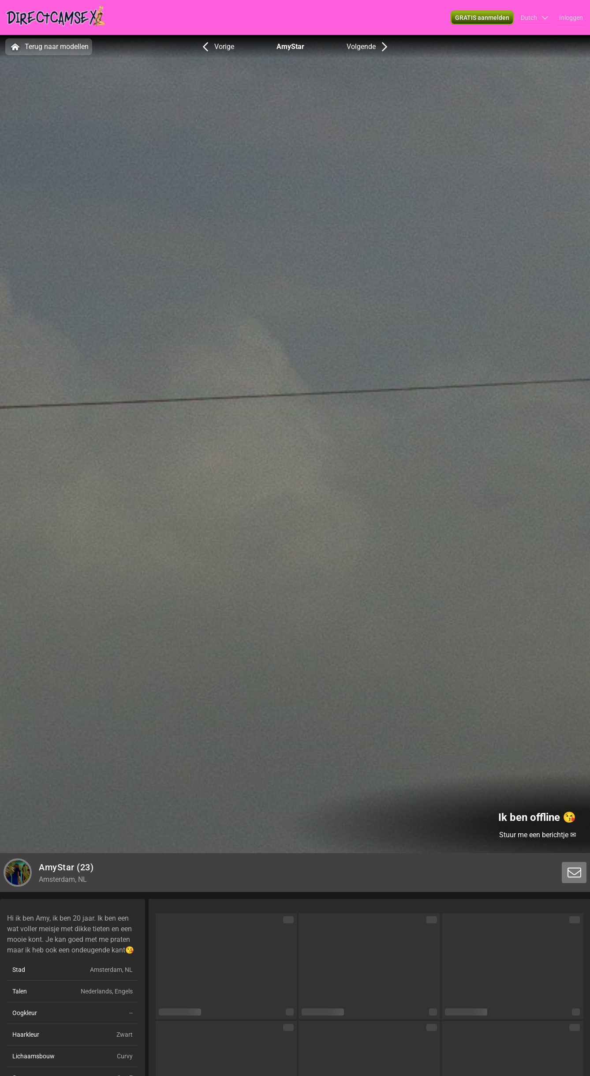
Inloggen (571, 17)
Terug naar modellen (49, 47)
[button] (534, 17)
